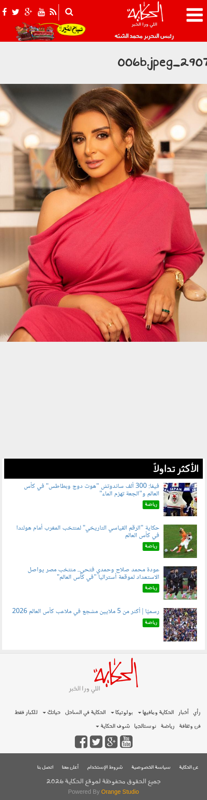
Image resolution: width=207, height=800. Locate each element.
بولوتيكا (122, 713)
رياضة (168, 726)
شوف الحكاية (113, 726)
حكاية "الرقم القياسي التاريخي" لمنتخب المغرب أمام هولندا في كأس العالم (87, 531)
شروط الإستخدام (105, 767)
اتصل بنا (45, 767)
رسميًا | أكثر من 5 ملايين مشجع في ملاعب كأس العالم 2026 (85, 611)
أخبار (183, 713)
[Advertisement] (103, 400)
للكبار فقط (26, 713)
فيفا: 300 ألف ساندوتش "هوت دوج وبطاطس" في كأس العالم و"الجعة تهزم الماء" (91, 490)
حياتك (52, 713)
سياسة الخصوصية (151, 767)
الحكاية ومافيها (156, 713)
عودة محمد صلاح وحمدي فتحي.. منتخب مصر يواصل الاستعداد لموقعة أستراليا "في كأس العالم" (93, 573)
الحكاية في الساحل (85, 713)
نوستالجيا (145, 726)
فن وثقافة (190, 726)
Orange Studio (120, 791)
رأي (197, 713)
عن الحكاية (189, 767)
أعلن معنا (70, 767)
